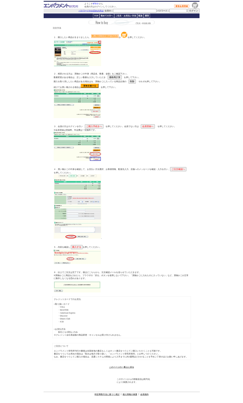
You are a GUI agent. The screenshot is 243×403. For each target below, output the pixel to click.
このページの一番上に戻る (121, 367)
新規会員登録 (181, 6)
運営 (147, 16)
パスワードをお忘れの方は (91, 10)
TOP (96, 16)
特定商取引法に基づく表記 (107, 394)
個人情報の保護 (130, 394)
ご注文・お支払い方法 (125, 16)
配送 (140, 16)
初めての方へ (107, 16)
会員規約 (144, 394)
